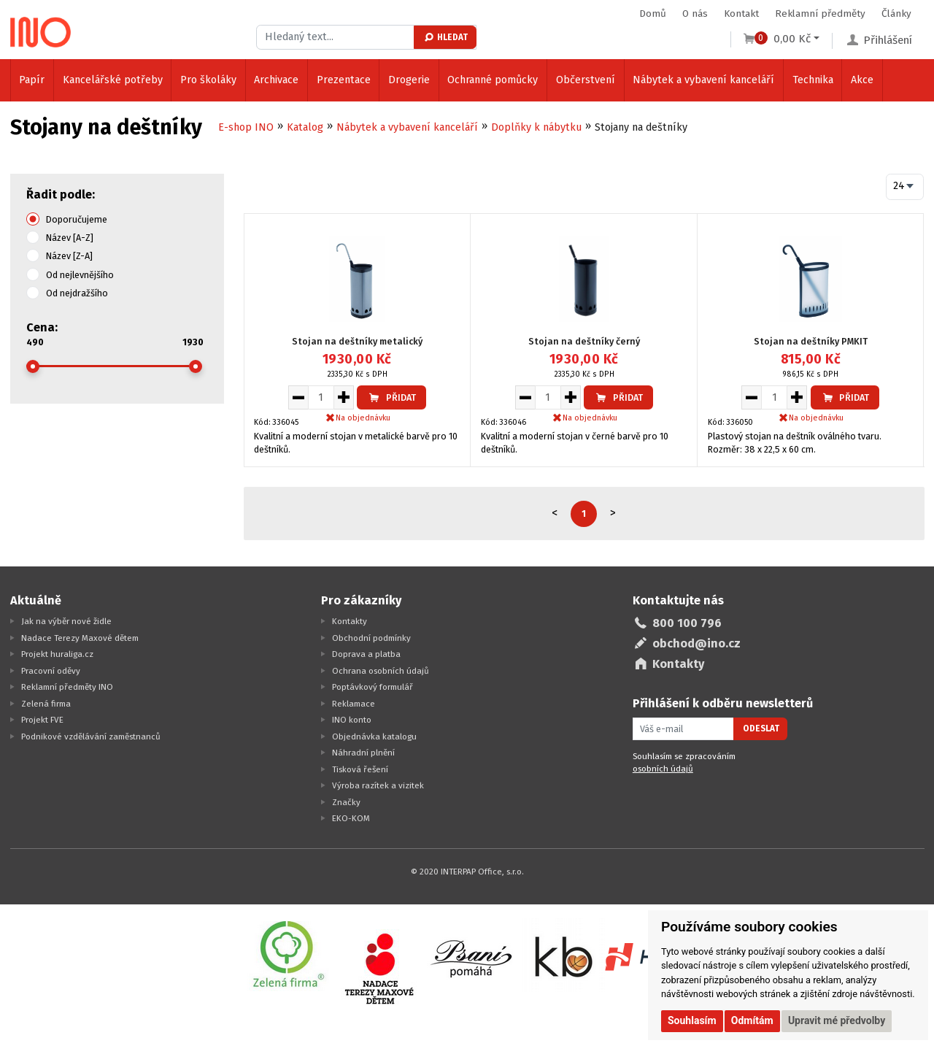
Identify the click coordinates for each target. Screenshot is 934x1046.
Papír (32, 80)
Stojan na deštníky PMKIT (811, 341)
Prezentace (344, 80)
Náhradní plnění (363, 752)
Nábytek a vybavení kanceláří (703, 80)
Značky (346, 802)
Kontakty (349, 621)
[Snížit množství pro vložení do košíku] (298, 397)
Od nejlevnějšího (80, 274)
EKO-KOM (351, 818)
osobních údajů (663, 769)
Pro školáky (208, 80)
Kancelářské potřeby (113, 80)
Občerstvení (585, 80)
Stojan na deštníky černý (584, 341)
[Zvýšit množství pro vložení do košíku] (344, 397)
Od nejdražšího (77, 293)
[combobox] (905, 187)
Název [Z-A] (69, 255)
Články (896, 13)
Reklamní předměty (820, 13)
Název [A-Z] (69, 237)
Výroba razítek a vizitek (378, 785)
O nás (695, 13)
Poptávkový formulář (372, 687)
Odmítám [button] (752, 1020)
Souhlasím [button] (692, 1020)
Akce (862, 80)
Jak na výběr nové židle (66, 621)
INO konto (351, 720)
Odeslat (761, 728)
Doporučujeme (76, 219)
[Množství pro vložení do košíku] (321, 397)
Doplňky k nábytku (536, 127)
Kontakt (741, 13)
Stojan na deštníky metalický (357, 341)
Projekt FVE (42, 720)
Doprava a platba (366, 654)
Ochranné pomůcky (492, 80)
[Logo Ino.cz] (41, 32)
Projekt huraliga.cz (57, 654)
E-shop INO (246, 127)
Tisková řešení (360, 769)
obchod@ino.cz (696, 643)
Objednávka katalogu (374, 736)
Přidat (392, 397)
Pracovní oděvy (50, 671)
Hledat (445, 37)
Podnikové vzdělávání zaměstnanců (91, 736)
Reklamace (353, 704)
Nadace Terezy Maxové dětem (80, 638)
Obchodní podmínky (371, 638)
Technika (812, 80)
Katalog (305, 127)
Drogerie (409, 80)
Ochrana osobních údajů (380, 671)
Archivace (276, 80)
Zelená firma (46, 704)
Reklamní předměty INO (67, 687)
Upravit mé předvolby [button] (836, 1020)
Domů (652, 13)
